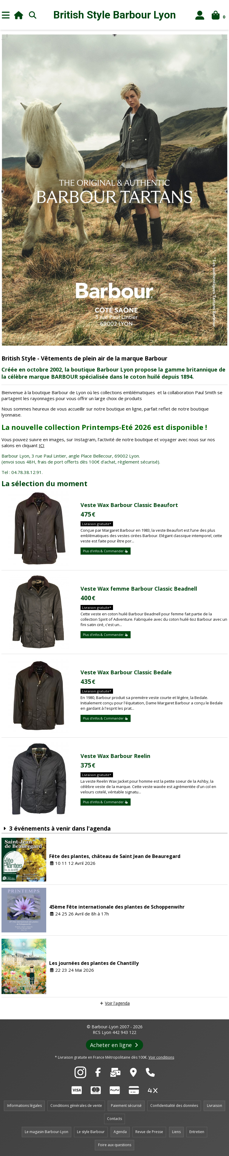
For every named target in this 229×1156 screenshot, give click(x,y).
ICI (41, 445)
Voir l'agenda (117, 1003)
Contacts (114, 1118)
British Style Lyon (114, 15)
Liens (176, 1131)
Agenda (120, 1131)
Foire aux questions (114, 1144)
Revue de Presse (149, 1131)
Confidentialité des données (174, 1105)
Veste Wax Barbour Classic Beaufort (129, 504)
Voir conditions (161, 1057)
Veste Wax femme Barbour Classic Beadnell (139, 588)
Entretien (196, 1131)
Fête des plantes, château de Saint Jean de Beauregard (114, 856)
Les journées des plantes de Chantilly (94, 963)
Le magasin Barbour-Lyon (46, 1131)
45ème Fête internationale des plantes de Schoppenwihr (117, 907)
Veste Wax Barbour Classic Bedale (126, 672)
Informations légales (24, 1105)
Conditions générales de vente (76, 1105)
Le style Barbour (91, 1131)
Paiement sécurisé (126, 1105)
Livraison (214, 1105)
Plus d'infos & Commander (105, 551)
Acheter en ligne (114, 1045)
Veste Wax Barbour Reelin (115, 755)
